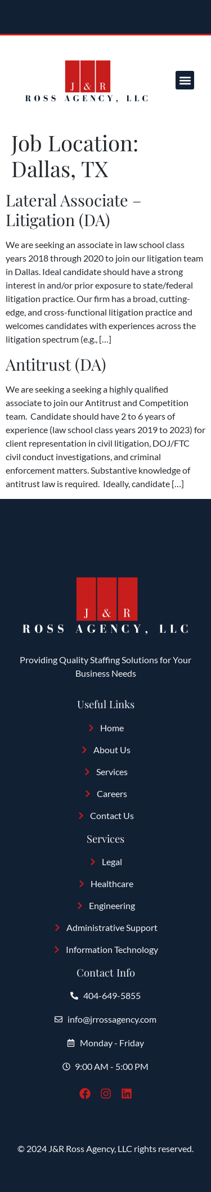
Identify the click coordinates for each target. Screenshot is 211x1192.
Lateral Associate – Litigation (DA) (73, 209)
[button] (185, 80)
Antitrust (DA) (56, 364)
